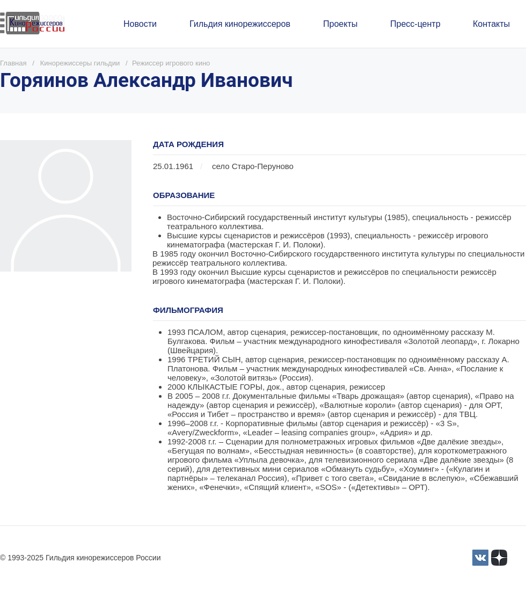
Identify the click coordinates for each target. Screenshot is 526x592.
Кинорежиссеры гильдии (80, 63)
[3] (480, 558)
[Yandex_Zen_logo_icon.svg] (499, 558)
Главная (13, 63)
